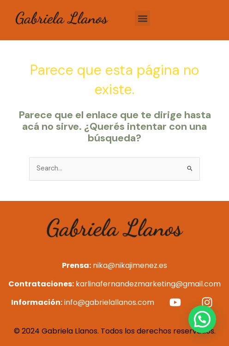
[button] (142, 18)
